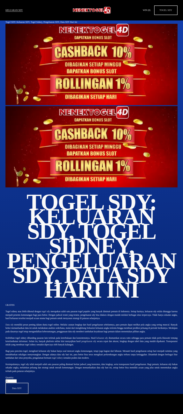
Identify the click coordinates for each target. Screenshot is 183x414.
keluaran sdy (102, 338)
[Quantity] (11, 381)
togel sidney (57, 358)
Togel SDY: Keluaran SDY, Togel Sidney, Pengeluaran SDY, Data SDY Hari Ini (41, 22)
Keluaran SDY (14, 10)
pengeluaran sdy (88, 341)
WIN (146, 10)
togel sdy (46, 311)
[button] (16, 388)
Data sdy (9, 325)
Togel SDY (165, 10)
